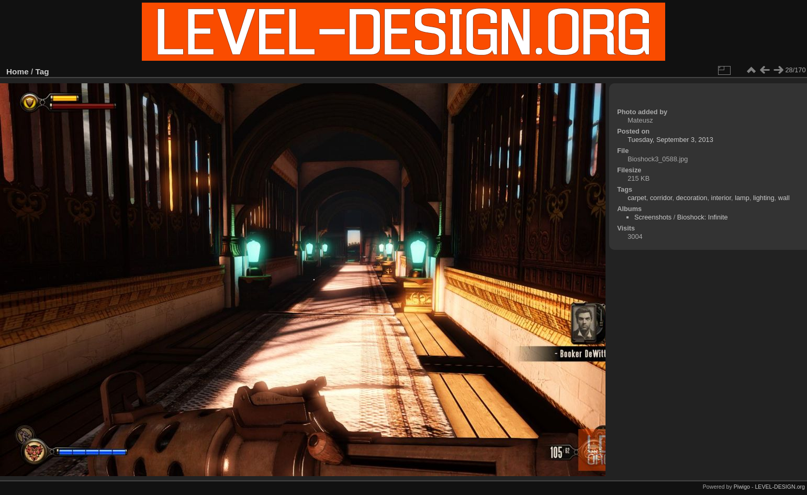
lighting (764, 198)
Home (17, 71)
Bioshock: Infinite (702, 217)
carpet (636, 198)
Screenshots (652, 217)
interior (721, 198)
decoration (692, 198)
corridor (661, 198)
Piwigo (742, 486)
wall (784, 198)
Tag (42, 71)
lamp (742, 198)
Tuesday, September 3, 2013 (670, 140)
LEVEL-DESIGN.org (780, 486)
